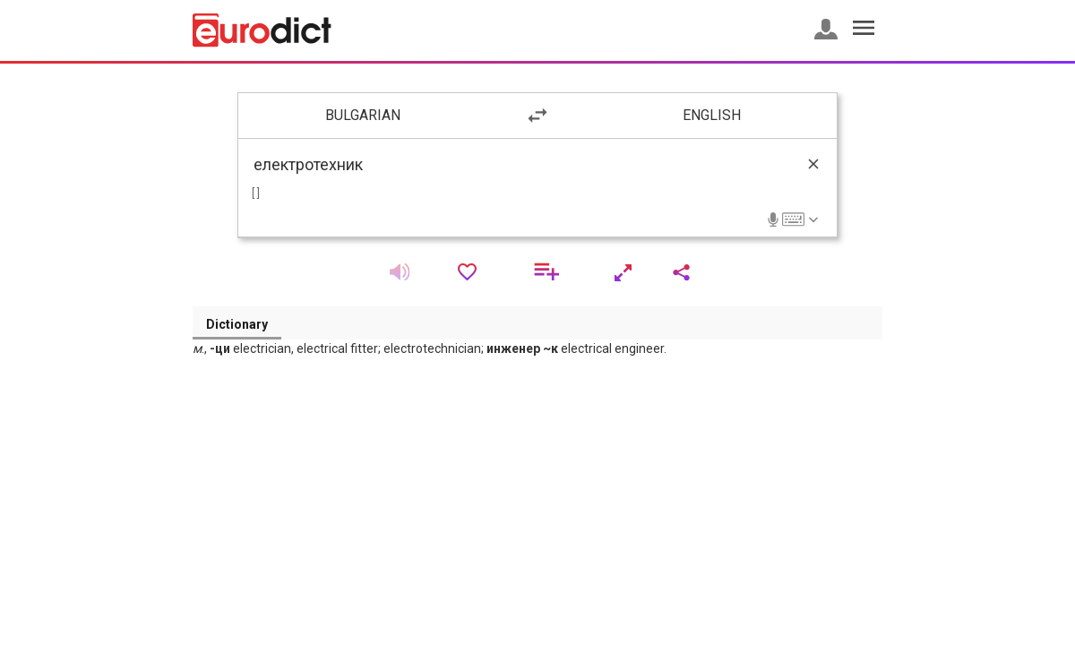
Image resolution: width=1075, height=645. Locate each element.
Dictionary (237, 324)
